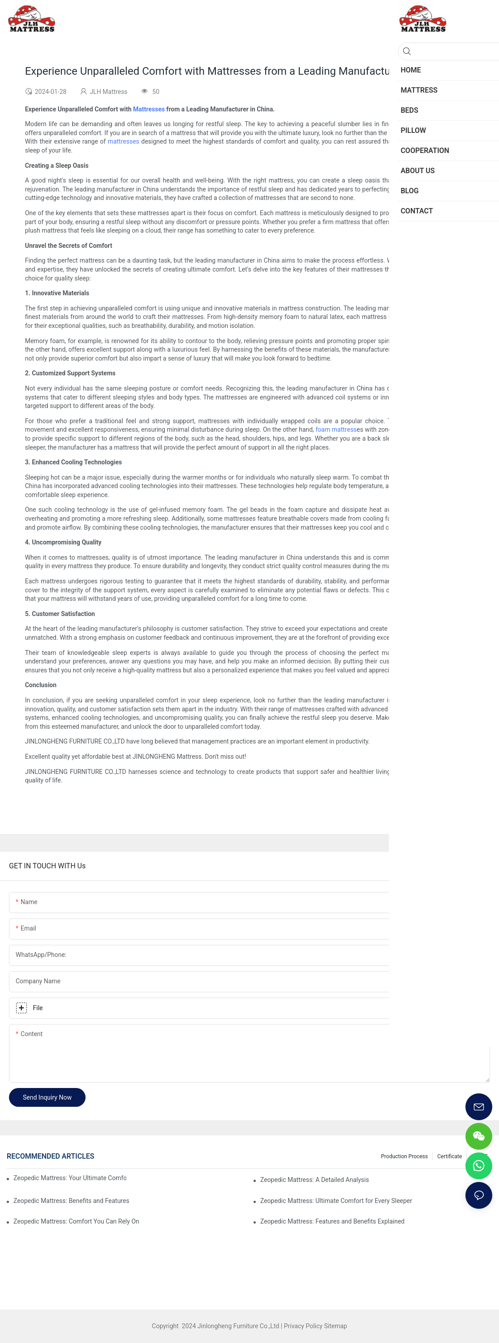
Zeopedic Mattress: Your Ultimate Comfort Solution (69, 1178)
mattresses (123, 141)
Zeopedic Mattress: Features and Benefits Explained (332, 1221)
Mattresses (149, 109)
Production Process (404, 1156)
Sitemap (335, 1326)
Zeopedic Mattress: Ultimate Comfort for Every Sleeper (336, 1200)
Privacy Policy (303, 1326)
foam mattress (336, 429)
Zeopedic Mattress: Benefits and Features (71, 1200)
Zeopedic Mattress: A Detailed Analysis (314, 1179)
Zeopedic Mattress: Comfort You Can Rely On (76, 1221)
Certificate (449, 1156)
